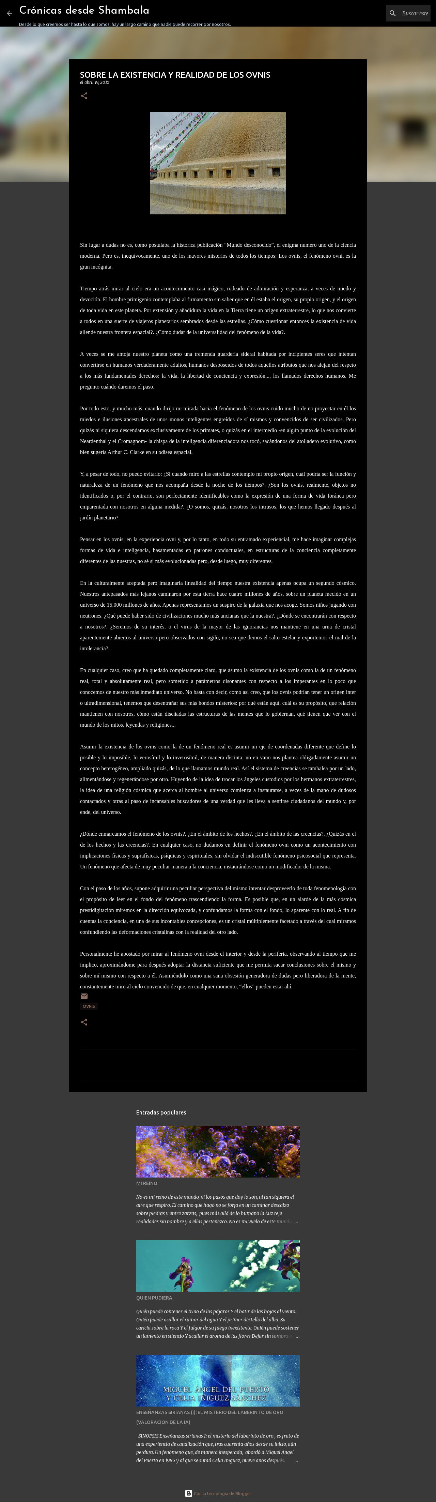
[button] (84, 96)
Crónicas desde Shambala (84, 10)
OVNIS (89, 1006)
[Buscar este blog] (395, 13)
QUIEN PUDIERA (154, 1298)
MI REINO (146, 1183)
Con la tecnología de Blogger (218, 1493)
